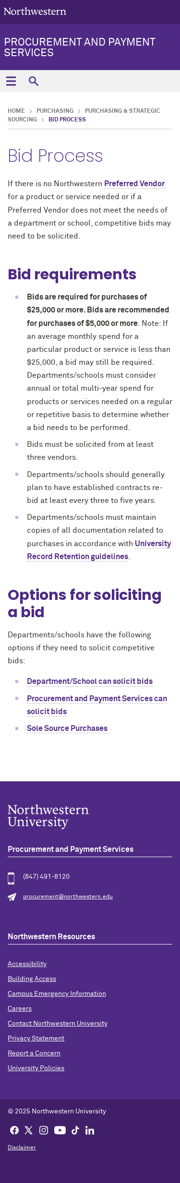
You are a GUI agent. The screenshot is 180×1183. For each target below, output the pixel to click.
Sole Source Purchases (67, 728)
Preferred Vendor (134, 184)
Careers (20, 1008)
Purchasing (54, 111)
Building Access (32, 979)
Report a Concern (34, 1053)
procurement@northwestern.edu (68, 897)
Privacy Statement (36, 1038)
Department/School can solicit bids (90, 681)
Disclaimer (22, 1148)
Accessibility (27, 964)
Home (16, 111)
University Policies (36, 1068)
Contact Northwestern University (58, 1023)
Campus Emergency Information (57, 994)
